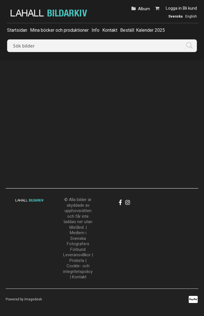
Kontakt (109, 30)
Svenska (175, 16)
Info (95, 30)
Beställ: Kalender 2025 (142, 30)
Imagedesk (33, 299)
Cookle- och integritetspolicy (78, 268)
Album (144, 8)
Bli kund (190, 8)
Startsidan (17, 30)
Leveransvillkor (77, 254)
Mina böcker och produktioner (59, 30)
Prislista (76, 260)
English (191, 16)
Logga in (174, 8)
